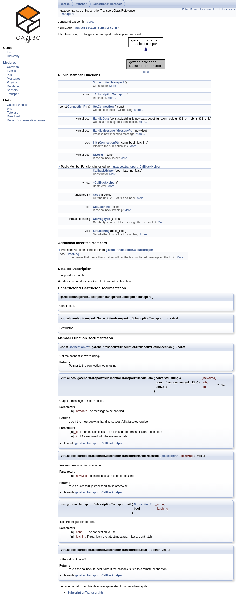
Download (13, 116)
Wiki (10, 108)
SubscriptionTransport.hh (96, 28)
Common (13, 67)
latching (73, 254)
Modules (9, 62)
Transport (13, 94)
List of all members (224, 9)
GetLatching (101, 207)
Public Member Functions (196, 9)
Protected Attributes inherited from (105, 250)
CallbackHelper (103, 171)
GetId (96, 195)
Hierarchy (13, 56)
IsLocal (98, 155)
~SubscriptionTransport (109, 95)
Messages (13, 78)
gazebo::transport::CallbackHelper (137, 167)
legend (146, 72)
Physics (12, 82)
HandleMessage (104, 131)
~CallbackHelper (104, 183)
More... (90, 21)
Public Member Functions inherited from (109, 167)
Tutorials (12, 112)
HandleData (101, 119)
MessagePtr (124, 131)
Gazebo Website (17, 105)
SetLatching (101, 231)
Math (10, 74)
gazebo (65, 3)
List (9, 52)
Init (95, 143)
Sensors (12, 90)
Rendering (13, 86)
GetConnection (103, 107)
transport (81, 3)
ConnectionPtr (77, 107)
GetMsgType (101, 219)
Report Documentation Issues (26, 120)
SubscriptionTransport (107, 3)
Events (11, 71)
